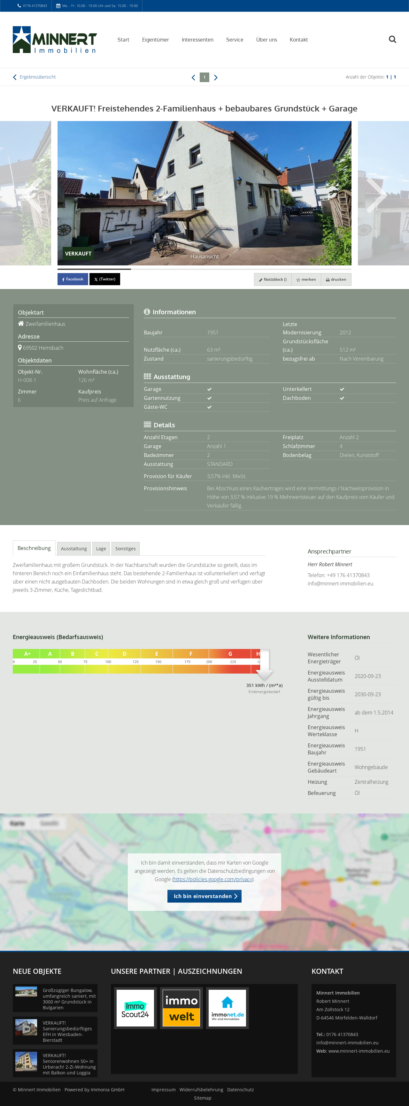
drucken (336, 279)
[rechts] (216, 77)
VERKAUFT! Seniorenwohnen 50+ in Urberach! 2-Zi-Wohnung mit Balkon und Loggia (69, 1064)
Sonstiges (125, 548)
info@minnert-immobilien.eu (340, 583)
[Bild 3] (241, 269)
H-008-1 (27, 380)
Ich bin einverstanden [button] (203, 896)
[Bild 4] (314, 269)
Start (123, 39)
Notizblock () (273, 279)
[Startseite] (57, 39)
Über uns (266, 39)
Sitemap (203, 1098)
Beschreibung (34, 548)
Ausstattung (74, 548)
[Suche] (395, 43)
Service (234, 39)
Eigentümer (155, 39)
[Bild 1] (94, 269)
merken (306, 279)
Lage (101, 548)
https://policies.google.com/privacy (213, 879)
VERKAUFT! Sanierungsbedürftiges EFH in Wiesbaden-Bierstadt (67, 1031)
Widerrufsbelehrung (201, 1090)
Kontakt (299, 39)
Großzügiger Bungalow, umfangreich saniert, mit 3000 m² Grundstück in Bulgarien (69, 999)
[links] (193, 77)
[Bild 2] (167, 269)
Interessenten (197, 39)
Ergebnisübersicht (34, 77)
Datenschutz (240, 1090)
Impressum (163, 1090)
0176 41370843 (35, 5)
